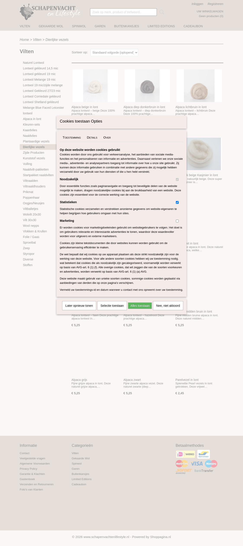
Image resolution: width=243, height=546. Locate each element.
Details (92, 143)
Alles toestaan (139, 311)
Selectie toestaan (112, 311)
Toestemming (72, 143)
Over (107, 143)
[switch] (177, 185)
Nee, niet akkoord (168, 311)
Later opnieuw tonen (79, 311)
